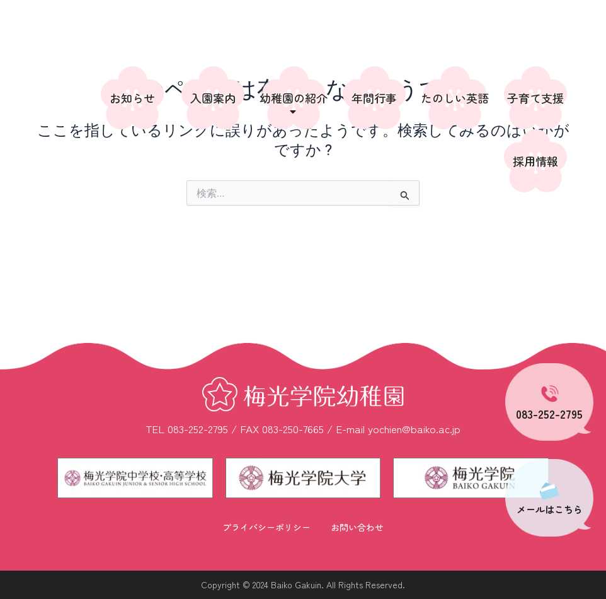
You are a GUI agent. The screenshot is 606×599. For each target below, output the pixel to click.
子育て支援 (535, 98)
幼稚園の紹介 (294, 104)
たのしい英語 (455, 98)
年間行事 (374, 98)
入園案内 (213, 98)
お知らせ (132, 98)
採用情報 (535, 161)
